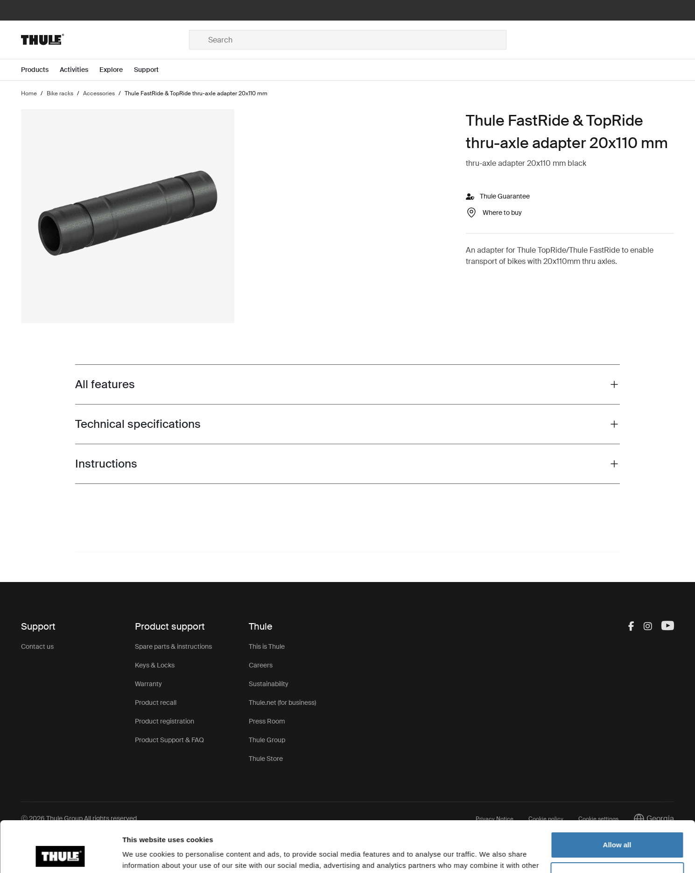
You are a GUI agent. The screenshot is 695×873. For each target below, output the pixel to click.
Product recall (155, 702)
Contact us (37, 646)
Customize (617, 827)
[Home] (105, 39)
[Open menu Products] (40, 69)
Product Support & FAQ (169, 740)
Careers (261, 665)
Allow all (617, 797)
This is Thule (267, 646)
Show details (144, 855)
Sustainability (268, 684)
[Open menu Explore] (116, 69)
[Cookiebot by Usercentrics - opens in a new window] (60, 855)
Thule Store (266, 758)
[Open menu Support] (152, 69)
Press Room (267, 721)
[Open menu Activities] (79, 69)
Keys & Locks (155, 665)
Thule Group (267, 740)
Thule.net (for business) (282, 702)
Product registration (164, 721)
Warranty (148, 684)
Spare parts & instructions (173, 646)
